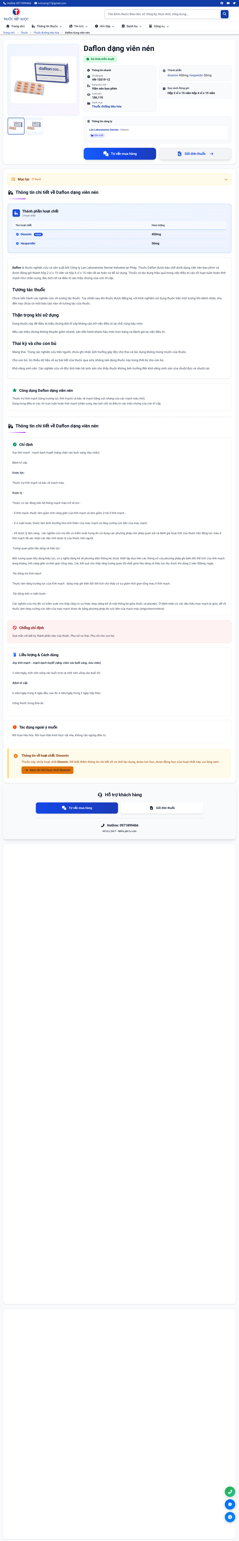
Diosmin (32, 234)
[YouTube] (228, 3)
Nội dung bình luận (24, 1160)
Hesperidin (28, 243)
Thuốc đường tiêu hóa (46, 32)
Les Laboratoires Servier (109, 129)
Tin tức (78, 26)
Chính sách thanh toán (138, 1513)
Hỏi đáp (105, 26)
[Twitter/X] (234, 3)
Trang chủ (15, 26)
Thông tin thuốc (47, 26)
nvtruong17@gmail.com (209, 1514)
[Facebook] (222, 3)
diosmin (172, 75)
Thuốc (24, 32)
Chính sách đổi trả (135, 1518)
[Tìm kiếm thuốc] (167, 14)
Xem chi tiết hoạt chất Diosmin (47, 770)
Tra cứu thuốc (73, 1502)
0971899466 (204, 1508)
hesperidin (196, 75)
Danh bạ (131, 26)
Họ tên (16, 1128)
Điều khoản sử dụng (136, 1502)
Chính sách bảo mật (136, 1508)
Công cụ (159, 26)
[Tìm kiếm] (225, 14)
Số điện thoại (129, 1128)
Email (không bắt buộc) (25, 1144)
